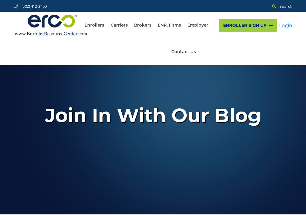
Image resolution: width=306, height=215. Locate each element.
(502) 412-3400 (34, 6)
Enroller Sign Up (248, 25)
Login (285, 25)
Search (285, 6)
